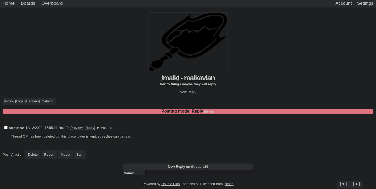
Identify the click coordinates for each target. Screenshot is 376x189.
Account (343, 3)
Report (49, 154)
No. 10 (64, 128)
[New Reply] (188, 92)
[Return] (209, 111)
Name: (130, 173)
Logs (19, 101)
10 (206, 167)
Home (9, 3)
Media (65, 154)
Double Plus (170, 184)
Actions (106, 128)
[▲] (356, 183)
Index (9, 101)
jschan (228, 184)
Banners (32, 101)
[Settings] (365, 3)
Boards (28, 3)
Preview (77, 128)
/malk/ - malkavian (188, 78)
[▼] (343, 183)
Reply (90, 128)
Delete (33, 154)
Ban (80, 154)
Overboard (52, 3)
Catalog (48, 101)
